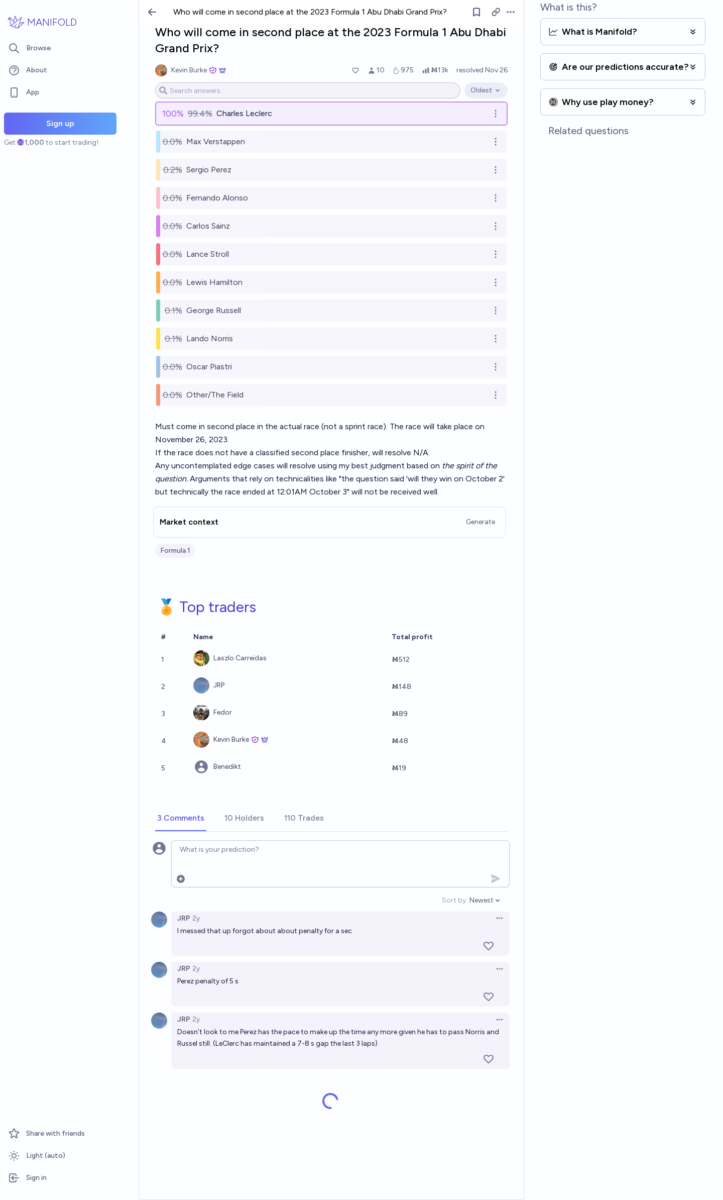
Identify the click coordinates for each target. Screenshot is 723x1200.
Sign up (60, 123)
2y (196, 918)
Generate (480, 522)
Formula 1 (175, 550)
